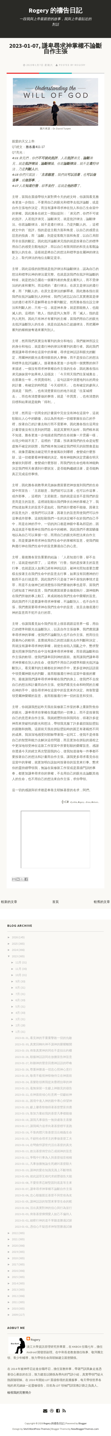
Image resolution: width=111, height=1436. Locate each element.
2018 (15, 1258)
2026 (15, 937)
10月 (18, 975)
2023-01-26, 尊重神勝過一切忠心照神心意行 (43, 1069)
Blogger (82, 1423)
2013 (15, 1289)
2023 (15, 956)
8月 (18, 987)
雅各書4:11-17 (35, 147)
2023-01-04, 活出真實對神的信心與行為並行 (43, 1208)
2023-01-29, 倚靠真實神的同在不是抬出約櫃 (43, 1050)
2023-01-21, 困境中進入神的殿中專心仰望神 (43, 1101)
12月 (18, 962)
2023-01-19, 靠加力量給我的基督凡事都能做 (43, 1113)
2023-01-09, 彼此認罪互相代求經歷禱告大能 (43, 1176)
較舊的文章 (102, 902)
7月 (18, 994)
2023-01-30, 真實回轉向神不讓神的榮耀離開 (43, 1044)
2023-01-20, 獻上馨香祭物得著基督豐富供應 (43, 1107)
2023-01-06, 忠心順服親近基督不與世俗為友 (43, 1195)
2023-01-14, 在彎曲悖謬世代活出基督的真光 (43, 1145)
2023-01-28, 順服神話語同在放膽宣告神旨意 (43, 1057)
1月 (18, 1032)
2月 (18, 1025)
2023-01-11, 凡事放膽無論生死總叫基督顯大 (43, 1164)
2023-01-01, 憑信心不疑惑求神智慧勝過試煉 (43, 1227)
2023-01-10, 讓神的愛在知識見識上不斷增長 (43, 1170)
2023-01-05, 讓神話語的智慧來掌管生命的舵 (43, 1201)
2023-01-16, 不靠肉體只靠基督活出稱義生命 (43, 1132)
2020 (15, 1245)
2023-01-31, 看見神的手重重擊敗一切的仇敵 (43, 1038)
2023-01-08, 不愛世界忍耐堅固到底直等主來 (43, 1183)
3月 (18, 1019)
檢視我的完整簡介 (19, 1392)
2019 (15, 1252)
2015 (15, 1277)
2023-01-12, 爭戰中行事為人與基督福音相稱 (43, 1157)
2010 (15, 1308)
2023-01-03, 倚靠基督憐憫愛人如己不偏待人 (43, 1214)
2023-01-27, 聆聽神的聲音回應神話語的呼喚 (43, 1063)
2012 (15, 1296)
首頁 (55, 902)
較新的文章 (9, 902)
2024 (15, 950)
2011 (15, 1302)
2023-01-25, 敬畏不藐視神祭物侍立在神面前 (43, 1076)
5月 (18, 1006)
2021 (15, 1239)
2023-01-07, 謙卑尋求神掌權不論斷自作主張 (55, 48)
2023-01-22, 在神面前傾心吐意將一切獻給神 (43, 1095)
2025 (15, 944)
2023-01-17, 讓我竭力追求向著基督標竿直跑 (43, 1126)
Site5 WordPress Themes (36, 1428)
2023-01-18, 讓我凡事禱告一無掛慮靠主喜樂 (43, 1120)
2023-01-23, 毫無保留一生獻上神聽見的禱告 (43, 1088)
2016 (15, 1271)
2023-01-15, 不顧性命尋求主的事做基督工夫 (43, 1138)
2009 (15, 1315)
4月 (18, 1013)
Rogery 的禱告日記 (55, 10)
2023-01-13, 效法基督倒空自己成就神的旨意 (43, 1151)
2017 (15, 1264)
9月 (18, 981)
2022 (15, 1233)
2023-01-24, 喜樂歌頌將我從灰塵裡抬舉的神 (43, 1082)
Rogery (35, 1340)
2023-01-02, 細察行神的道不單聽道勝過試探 (43, 1220)
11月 (18, 969)
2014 (15, 1283)
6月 (18, 1000)
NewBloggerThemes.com (85, 1428)
